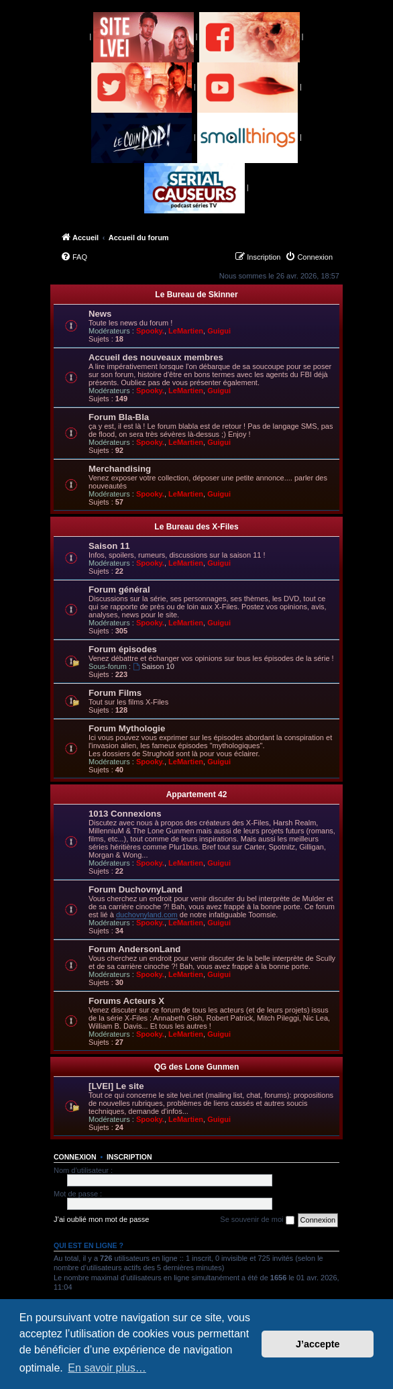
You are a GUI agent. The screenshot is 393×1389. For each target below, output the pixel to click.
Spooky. (150, 331)
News (100, 314)
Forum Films (115, 693)
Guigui (219, 331)
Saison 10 (153, 666)
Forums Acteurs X (126, 1001)
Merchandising (120, 469)
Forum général (119, 589)
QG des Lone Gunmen (196, 1067)
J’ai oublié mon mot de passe (101, 1219)
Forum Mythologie (127, 728)
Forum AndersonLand (134, 949)
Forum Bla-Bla (119, 417)
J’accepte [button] (318, 1344)
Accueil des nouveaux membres (156, 357)
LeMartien (185, 331)
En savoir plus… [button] (107, 1368)
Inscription (129, 1157)
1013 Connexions (125, 814)
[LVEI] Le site (116, 1086)
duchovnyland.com (147, 915)
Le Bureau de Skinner (196, 294)
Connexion (75, 1157)
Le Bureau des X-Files (196, 526)
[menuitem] (73, 257)
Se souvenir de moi (257, 1220)
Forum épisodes (123, 649)
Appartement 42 (196, 794)
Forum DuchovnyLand (135, 889)
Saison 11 (109, 546)
